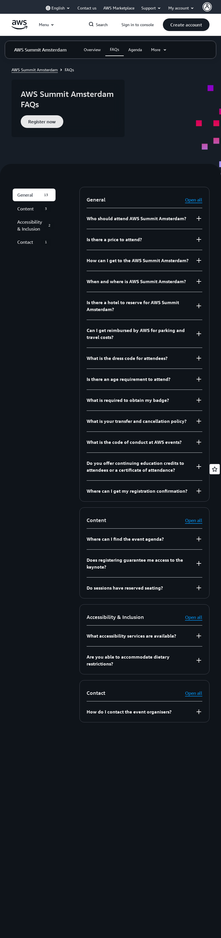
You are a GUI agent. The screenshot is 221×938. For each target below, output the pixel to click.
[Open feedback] (214, 469)
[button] (186, 24)
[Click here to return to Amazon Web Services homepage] (19, 28)
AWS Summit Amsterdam (35, 69)
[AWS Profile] (207, 6)
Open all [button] (193, 200)
